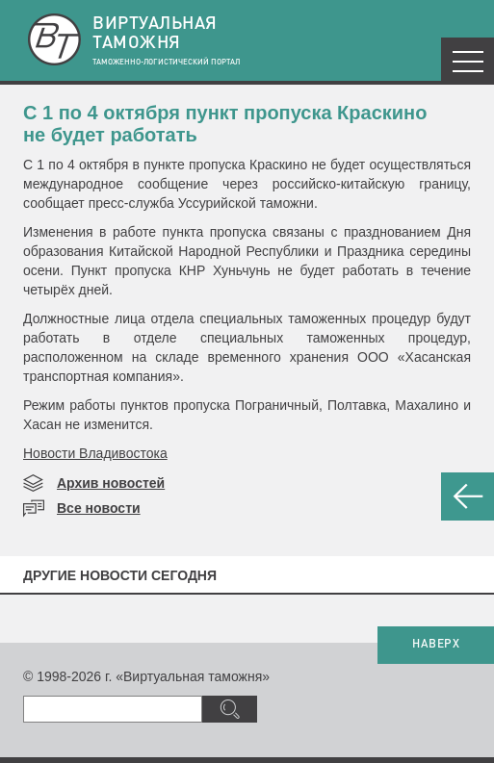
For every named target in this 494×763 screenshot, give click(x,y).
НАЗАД (467, 496)
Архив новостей (111, 483)
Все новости (99, 508)
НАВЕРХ (435, 644)
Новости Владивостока (95, 453)
